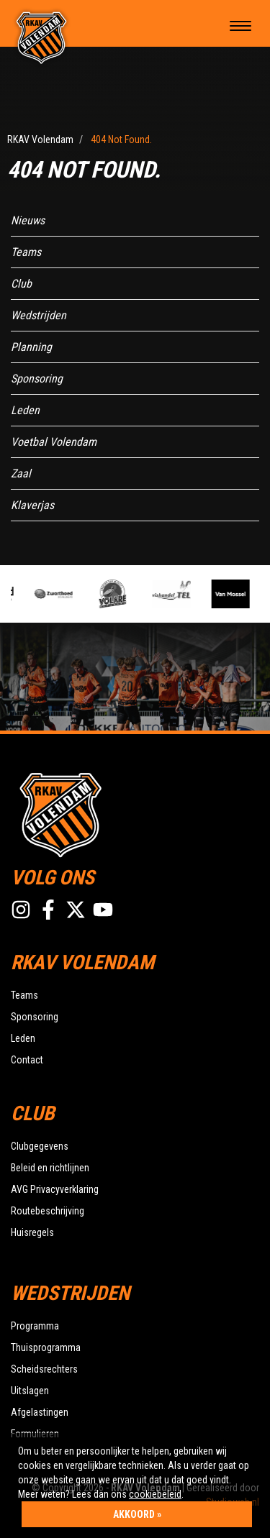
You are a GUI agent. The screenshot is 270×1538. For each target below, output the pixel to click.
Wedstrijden (38, 315)
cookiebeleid (155, 1494)
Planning (31, 347)
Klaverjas (32, 505)
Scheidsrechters (44, 1369)
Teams (26, 252)
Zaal (21, 473)
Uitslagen (30, 1390)
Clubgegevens (39, 1146)
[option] (59, 594)
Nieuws (28, 220)
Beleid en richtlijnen (50, 1167)
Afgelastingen (39, 1412)
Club (21, 283)
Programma (35, 1326)
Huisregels (32, 1232)
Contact (27, 1060)
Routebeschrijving (47, 1211)
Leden (25, 410)
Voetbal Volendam (53, 442)
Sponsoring (37, 378)
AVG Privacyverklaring (55, 1189)
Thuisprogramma (46, 1347)
